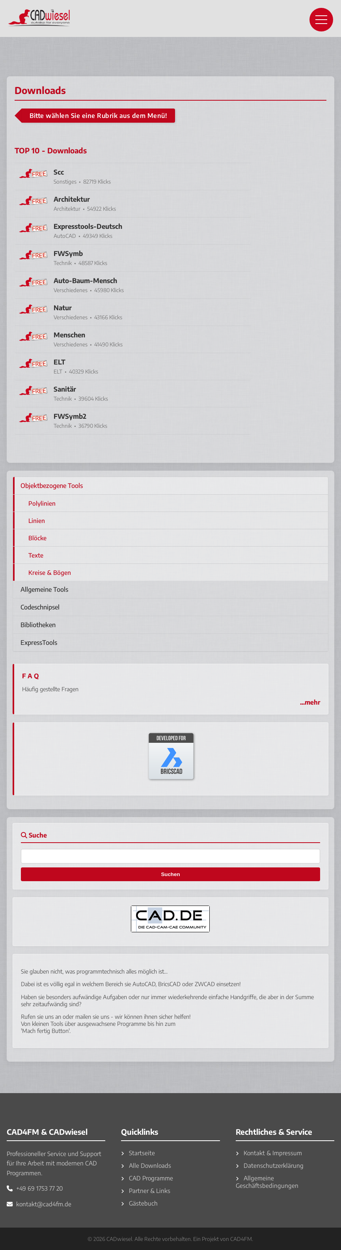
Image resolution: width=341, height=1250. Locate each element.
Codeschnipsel (40, 607)
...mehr (310, 702)
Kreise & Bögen (49, 572)
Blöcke (37, 537)
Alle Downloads (146, 1165)
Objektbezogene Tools (51, 486)
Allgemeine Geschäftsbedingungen (267, 1181)
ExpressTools (38, 642)
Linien (36, 520)
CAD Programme (147, 1178)
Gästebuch (139, 1203)
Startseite (138, 1152)
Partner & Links (145, 1190)
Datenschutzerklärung (270, 1165)
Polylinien (42, 503)
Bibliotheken (38, 625)
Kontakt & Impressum (269, 1152)
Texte (35, 555)
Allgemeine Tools (44, 589)
